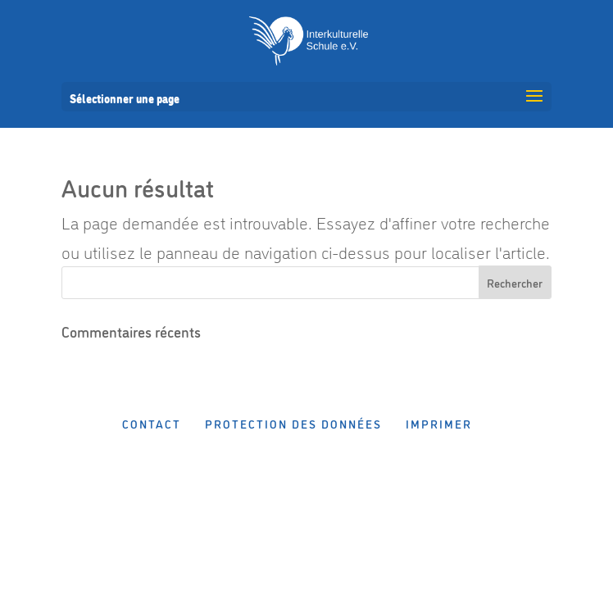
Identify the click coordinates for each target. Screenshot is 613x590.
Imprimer (439, 423)
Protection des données (293, 423)
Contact (151, 423)
